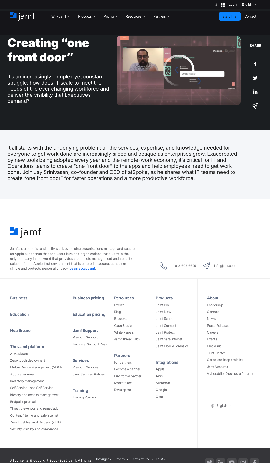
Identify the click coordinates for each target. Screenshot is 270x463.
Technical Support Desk (90, 344)
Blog (117, 311)
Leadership (215, 305)
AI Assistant (19, 353)
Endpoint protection (24, 401)
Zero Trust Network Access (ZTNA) (36, 422)
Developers (122, 390)
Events (119, 305)
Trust (160, 459)
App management (23, 374)
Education (19, 314)
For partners (123, 362)
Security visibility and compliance (34, 429)
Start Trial (229, 16)
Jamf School (165, 318)
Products (164, 297)
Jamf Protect (165, 332)
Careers (212, 332)
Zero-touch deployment (27, 360)
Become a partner (127, 369)
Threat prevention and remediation (35, 408)
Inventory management (27, 381)
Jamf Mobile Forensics (172, 346)
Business (19, 297)
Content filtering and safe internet (34, 415)
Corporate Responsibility (225, 360)
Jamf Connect (166, 325)
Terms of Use (141, 459)
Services (81, 360)
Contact (213, 311)
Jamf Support (86, 330)
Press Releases (218, 325)
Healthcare (20, 330)
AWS (159, 376)
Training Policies (84, 397)
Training (80, 390)
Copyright (101, 459)
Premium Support (85, 337)
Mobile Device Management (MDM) (36, 367)
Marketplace (123, 383)
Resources (124, 297)
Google (161, 390)
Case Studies (124, 325)
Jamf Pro (162, 305)
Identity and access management (34, 394)
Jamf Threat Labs (127, 339)
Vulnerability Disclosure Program (230, 373)
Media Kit (214, 346)
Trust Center (216, 353)
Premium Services (86, 367)
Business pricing (88, 297)
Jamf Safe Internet (169, 339)
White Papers (124, 332)
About (213, 297)
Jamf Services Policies (89, 374)
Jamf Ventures (217, 366)
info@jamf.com (221, 266)
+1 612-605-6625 (175, 266)
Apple (160, 369)
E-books (120, 318)
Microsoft (163, 383)
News (211, 318)
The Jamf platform (27, 346)
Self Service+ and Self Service (31, 388)
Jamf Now (163, 311)
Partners (122, 355)
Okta (159, 396)
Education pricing (89, 314)
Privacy (120, 459)
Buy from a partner (127, 376)
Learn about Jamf (82, 268)
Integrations (167, 362)
